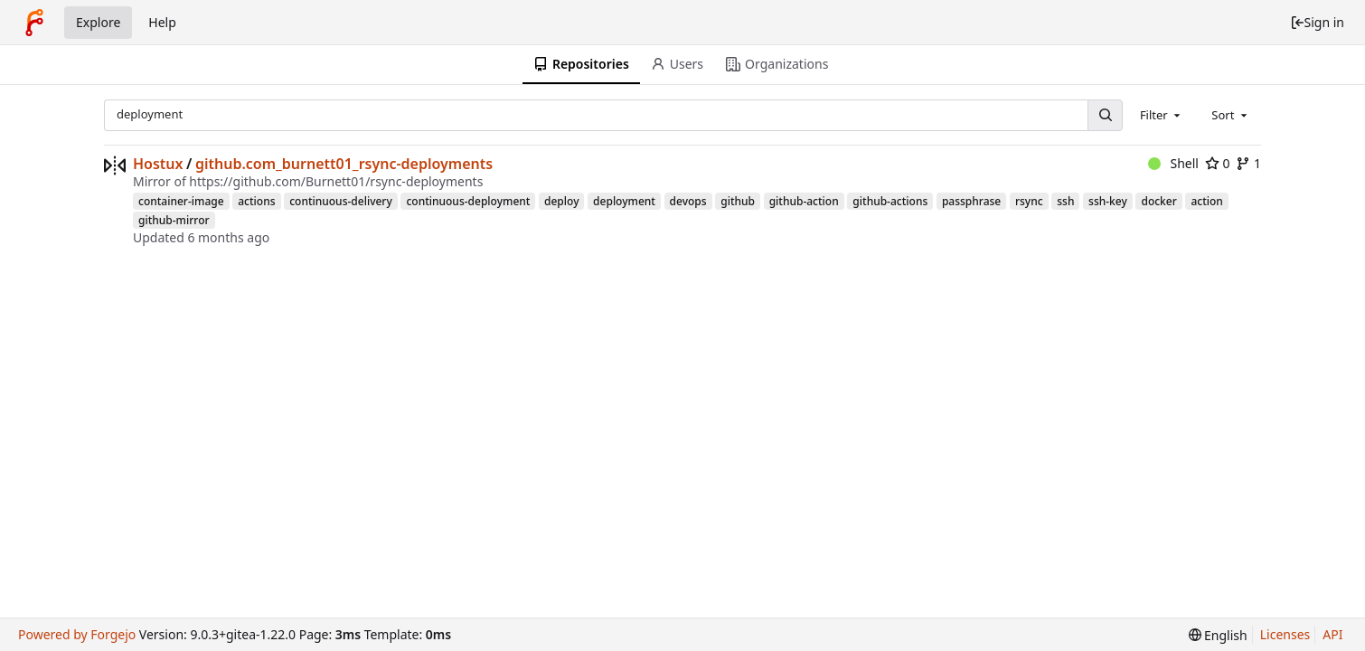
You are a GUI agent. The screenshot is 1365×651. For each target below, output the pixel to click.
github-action (804, 201)
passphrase (971, 201)
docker (1158, 201)
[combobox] (1161, 115)
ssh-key (1107, 201)
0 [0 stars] (1217, 163)
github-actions (889, 201)
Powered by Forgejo (77, 634)
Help (162, 22)
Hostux (158, 164)
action (1206, 201)
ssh (1065, 201)
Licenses (1285, 634)
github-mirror (174, 220)
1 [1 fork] (1248, 163)
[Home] (34, 22)
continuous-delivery (340, 201)
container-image (181, 201)
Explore (98, 22)
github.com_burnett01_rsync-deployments (344, 164)
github (737, 201)
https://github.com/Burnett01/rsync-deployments (336, 181)
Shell (1173, 163)
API (1332, 634)
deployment (624, 201)
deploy (561, 201)
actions (256, 201)
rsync (1029, 201)
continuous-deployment (468, 201)
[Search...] (1104, 115)
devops (688, 201)
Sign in (1317, 22)
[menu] (1218, 635)
